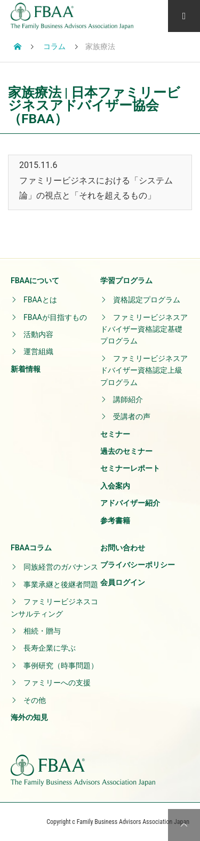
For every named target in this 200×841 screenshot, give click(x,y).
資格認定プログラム (146, 299)
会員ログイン (122, 582)
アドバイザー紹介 (130, 503)
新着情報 (26, 369)
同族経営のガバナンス (60, 567)
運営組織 (38, 351)
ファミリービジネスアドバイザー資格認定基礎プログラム (144, 329)
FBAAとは (40, 299)
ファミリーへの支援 (57, 682)
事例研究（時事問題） (60, 665)
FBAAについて (35, 280)
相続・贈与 (42, 631)
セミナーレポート (130, 468)
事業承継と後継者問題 (60, 584)
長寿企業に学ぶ (49, 648)
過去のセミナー (126, 451)
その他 (34, 700)
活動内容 (38, 334)
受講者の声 (131, 416)
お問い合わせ (122, 547)
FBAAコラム (31, 547)
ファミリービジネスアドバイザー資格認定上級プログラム (144, 370)
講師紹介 (128, 399)
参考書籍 (115, 520)
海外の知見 (29, 717)
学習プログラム (126, 280)
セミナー (115, 434)
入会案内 (115, 486)
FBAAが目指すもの (55, 317)
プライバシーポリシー (137, 564)
